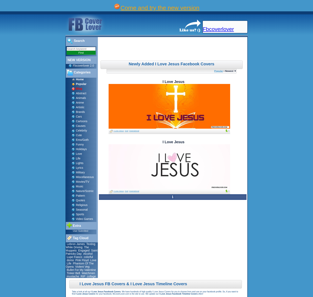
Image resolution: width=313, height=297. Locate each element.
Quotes (80, 200)
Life (78, 158)
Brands (80, 111)
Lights (79, 163)
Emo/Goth (82, 139)
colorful (88, 257)
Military (80, 172)
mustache (73, 276)
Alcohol (88, 253)
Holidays (81, 149)
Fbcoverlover (218, 29)
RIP (83, 276)
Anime (80, 102)
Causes (80, 125)
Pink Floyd (82, 260)
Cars (79, 116)
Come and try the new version (160, 7)
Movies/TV (82, 181)
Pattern (80, 195)
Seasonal (82, 209)
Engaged (84, 250)
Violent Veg (82, 266)
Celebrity (81, 130)
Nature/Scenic (85, 191)
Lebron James (76, 244)
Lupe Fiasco (74, 257)
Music (79, 186)
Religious (82, 205)
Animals (81, 98)
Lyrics (79, 167)
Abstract (81, 93)
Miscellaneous (85, 177)
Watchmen (88, 273)
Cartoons (82, 121)
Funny (80, 144)
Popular (218, 71)
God (126, 131)
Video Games (84, 219)
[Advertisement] (173, 49)
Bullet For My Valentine (81, 270)
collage (91, 276)
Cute (79, 135)
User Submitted (80, 231)
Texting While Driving (80, 245)
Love (79, 153)
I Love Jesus (119, 131)
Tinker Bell (73, 273)
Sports (80, 214)
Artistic (80, 107)
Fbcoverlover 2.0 (83, 65)
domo (70, 260)
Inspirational (134, 131)
